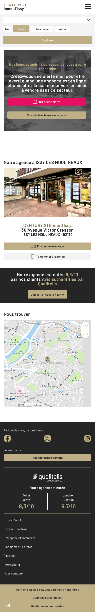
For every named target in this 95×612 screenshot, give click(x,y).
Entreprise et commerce (20, 538)
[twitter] (47, 438)
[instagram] (87, 438)
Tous (7, 29)
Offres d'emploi (13, 520)
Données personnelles (47, 597)
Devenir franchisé (15, 529)
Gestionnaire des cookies (47, 606)
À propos (9, 555)
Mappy (39, 405)
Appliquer (47, 40)
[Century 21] (15, 7)
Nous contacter (14, 573)
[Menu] (88, 6)
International (12, 564)
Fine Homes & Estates (18, 546)
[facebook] (7, 438)
